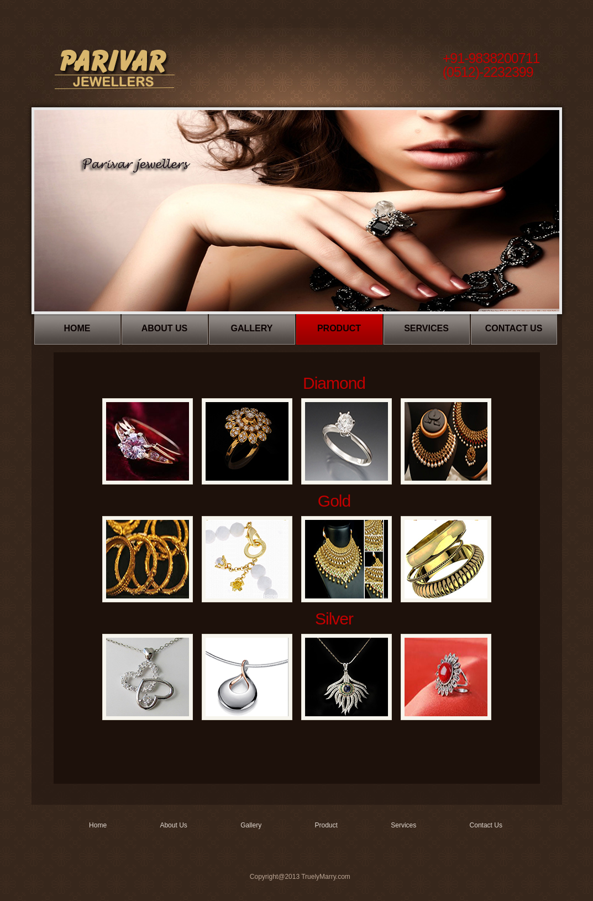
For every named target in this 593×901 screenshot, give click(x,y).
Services (426, 328)
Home (77, 328)
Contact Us (514, 328)
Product (339, 328)
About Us (164, 328)
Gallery (252, 328)
